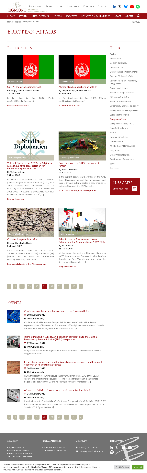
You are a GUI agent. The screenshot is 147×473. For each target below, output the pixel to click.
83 (59, 286)
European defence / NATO (122, 123)
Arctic (113, 53)
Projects (71, 16)
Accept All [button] (137, 467)
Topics (57, 16)
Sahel (112, 163)
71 (29, 417)
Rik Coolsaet (68, 245)
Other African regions (36, 263)
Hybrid (113, 132)
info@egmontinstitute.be (91, 451)
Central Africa (116, 66)
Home (11, 16)
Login (102, 7)
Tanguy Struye (17, 90)
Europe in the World (119, 114)
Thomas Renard (32, 90)
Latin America (116, 141)
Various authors (17, 171)
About (129, 16)
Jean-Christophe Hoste (21, 242)
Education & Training (95, 16)
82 (52, 286)
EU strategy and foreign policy (124, 105)
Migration (114, 150)
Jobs (59, 7)
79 (29, 286)
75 (59, 417)
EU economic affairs (68, 190)
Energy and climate (16, 263)
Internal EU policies (87, 190)
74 (52, 417)
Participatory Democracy (122, 158)
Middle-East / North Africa (122, 145)
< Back (135, 22)
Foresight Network (119, 127)
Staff (118, 16)
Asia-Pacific (115, 58)
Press (49, 7)
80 (37, 286)
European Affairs (118, 119)
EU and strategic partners (122, 92)
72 (37, 417)
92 (74, 286)
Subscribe (72, 7)
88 (74, 417)
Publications (40, 16)
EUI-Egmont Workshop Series (124, 110)
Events (23, 16)
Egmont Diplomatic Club (121, 75)
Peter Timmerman (70, 169)
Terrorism (114, 167)
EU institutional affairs (18, 105)
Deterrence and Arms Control (124, 71)
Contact (88, 7)
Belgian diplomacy (15, 198)
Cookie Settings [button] (122, 467)
